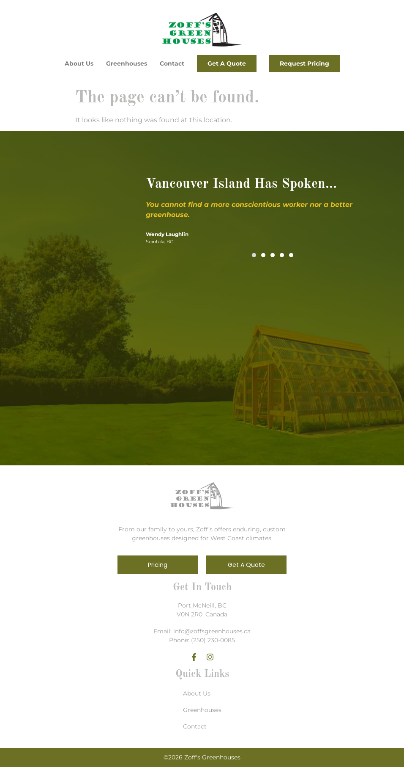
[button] (254, 255)
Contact (172, 63)
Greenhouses (126, 63)
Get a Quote (226, 63)
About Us (79, 63)
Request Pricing (304, 63)
